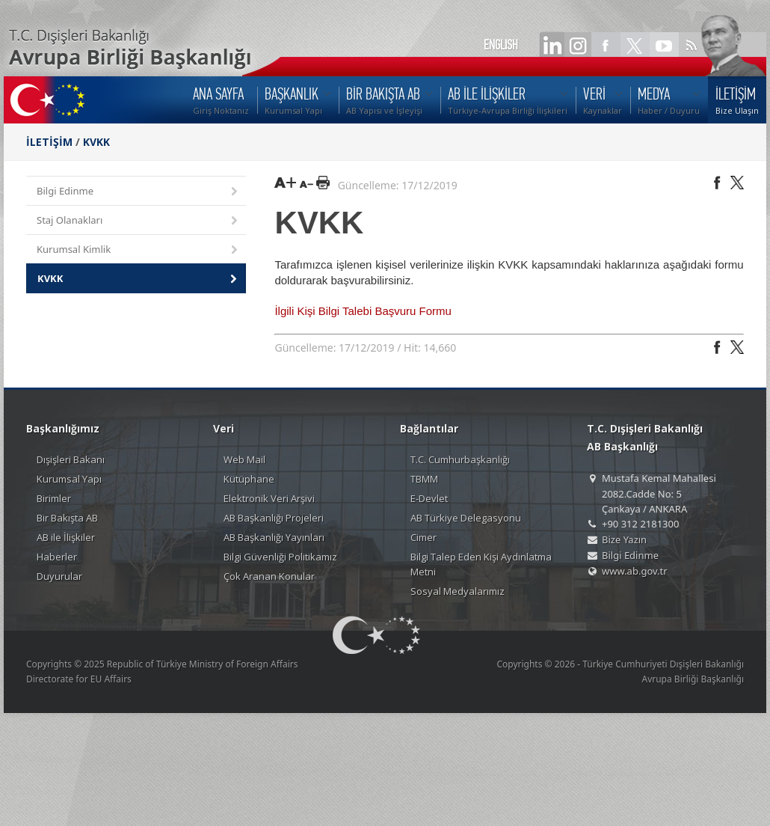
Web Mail (244, 459)
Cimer (423, 537)
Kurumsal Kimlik (138, 250)
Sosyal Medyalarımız (457, 591)
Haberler (57, 556)
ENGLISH (501, 44)
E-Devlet (429, 498)
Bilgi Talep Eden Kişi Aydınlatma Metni (481, 564)
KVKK (96, 142)
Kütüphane (249, 479)
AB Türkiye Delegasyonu (465, 517)
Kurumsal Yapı (69, 479)
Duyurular (59, 576)
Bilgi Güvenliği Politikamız (280, 556)
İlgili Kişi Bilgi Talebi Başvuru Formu (362, 311)
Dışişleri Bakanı (71, 459)
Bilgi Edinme (138, 192)
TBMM (424, 479)
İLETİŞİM (49, 142)
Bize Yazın (624, 539)
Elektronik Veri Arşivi (269, 498)
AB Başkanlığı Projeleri (274, 517)
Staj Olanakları (138, 221)
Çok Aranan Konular (269, 576)
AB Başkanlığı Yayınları (274, 537)
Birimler (54, 498)
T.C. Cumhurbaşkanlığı (460, 459)
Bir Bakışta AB (67, 517)
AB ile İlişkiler (66, 537)
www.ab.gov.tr (635, 571)
